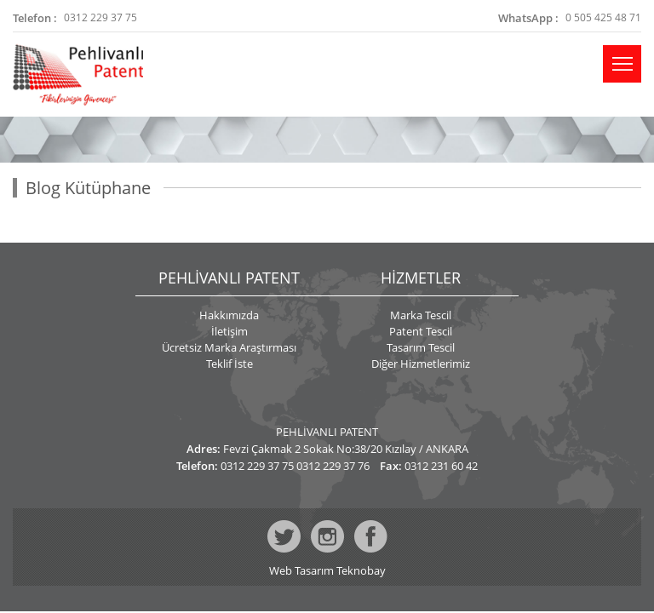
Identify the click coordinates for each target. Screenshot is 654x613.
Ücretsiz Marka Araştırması (229, 347)
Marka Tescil (420, 315)
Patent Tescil (420, 331)
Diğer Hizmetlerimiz (420, 363)
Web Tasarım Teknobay (327, 570)
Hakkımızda (229, 315)
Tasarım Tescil (421, 347)
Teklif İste (229, 363)
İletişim (229, 331)
